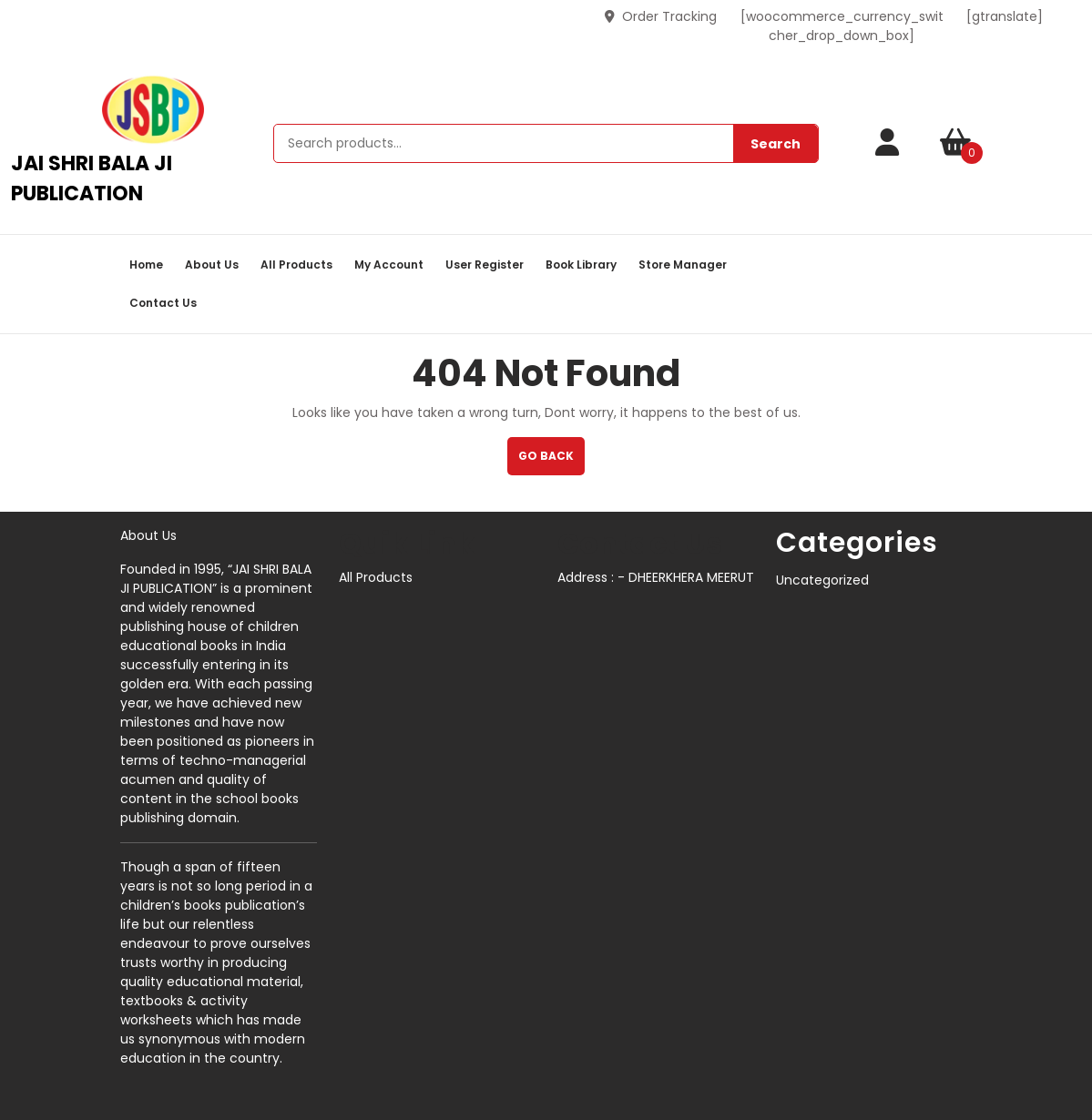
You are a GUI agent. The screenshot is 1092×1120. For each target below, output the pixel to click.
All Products (296, 264)
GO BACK (551, 461)
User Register (484, 264)
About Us (212, 264)
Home (146, 264)
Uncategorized (822, 580)
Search (775, 144)
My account (389, 264)
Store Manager (682, 264)
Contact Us (163, 303)
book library (581, 264)
